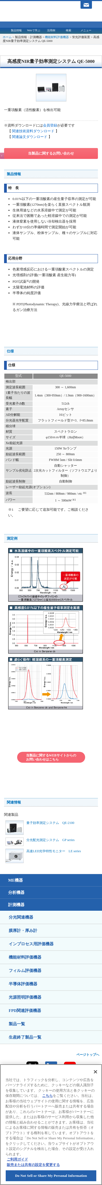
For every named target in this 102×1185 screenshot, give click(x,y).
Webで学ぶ (33, 30)
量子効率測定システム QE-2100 (50, 823)
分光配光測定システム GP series (50, 840)
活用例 (51, 30)
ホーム (7, 37)
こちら (47, 1096)
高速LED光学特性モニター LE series (53, 851)
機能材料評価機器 (57, 37)
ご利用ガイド (17, 1159)
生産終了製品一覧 (25, 1037)
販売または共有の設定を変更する (33, 1165)
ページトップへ (87, 1055)
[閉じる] (95, 1072)
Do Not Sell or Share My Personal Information (51, 1176)
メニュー (86, 30)
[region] (51, 1124)
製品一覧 (17, 1024)
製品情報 (16, 30)
